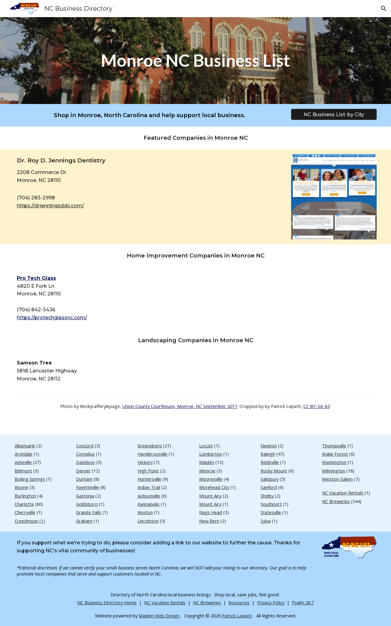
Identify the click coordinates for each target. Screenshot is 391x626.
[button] (383, 8)
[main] (195, 60)
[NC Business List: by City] (333, 114)
